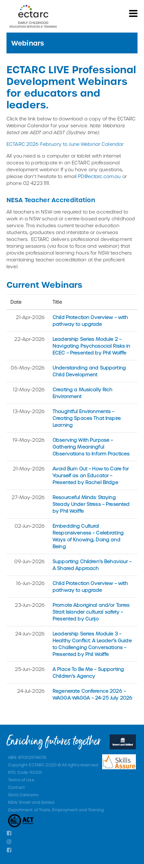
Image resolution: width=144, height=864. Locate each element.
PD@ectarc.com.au (99, 176)
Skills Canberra (23, 794)
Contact (16, 787)
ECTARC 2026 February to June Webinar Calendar (65, 144)
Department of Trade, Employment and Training (56, 809)
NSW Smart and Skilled (31, 802)
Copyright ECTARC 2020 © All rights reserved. (53, 764)
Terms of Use (21, 779)
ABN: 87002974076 (27, 757)
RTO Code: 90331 (25, 772)
